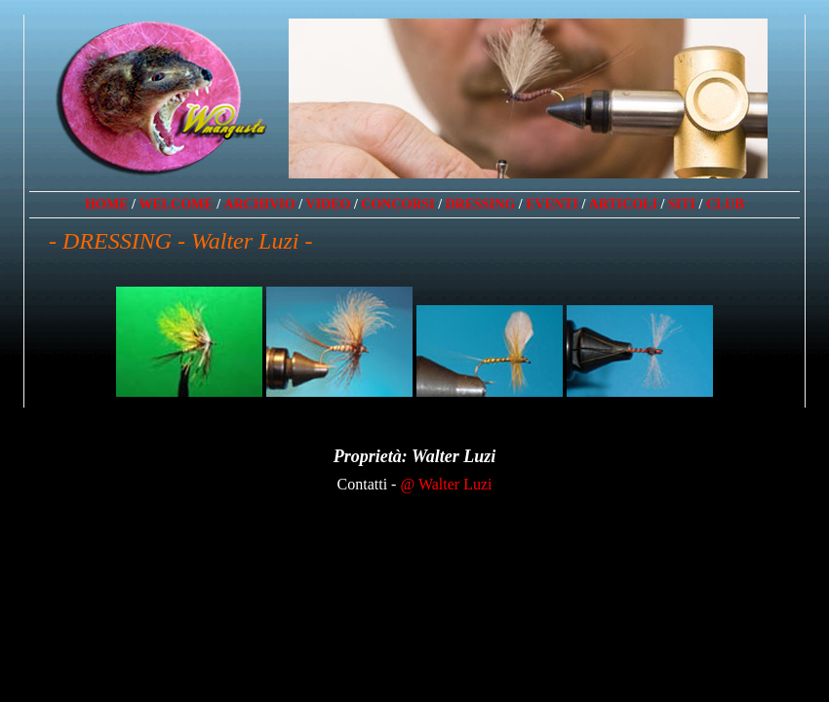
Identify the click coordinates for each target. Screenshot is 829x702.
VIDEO (328, 204)
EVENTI (552, 204)
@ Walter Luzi (446, 484)
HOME (106, 204)
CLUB (725, 204)
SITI (681, 204)
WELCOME (175, 204)
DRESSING (481, 204)
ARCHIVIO (260, 204)
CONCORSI (397, 204)
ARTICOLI (623, 204)
